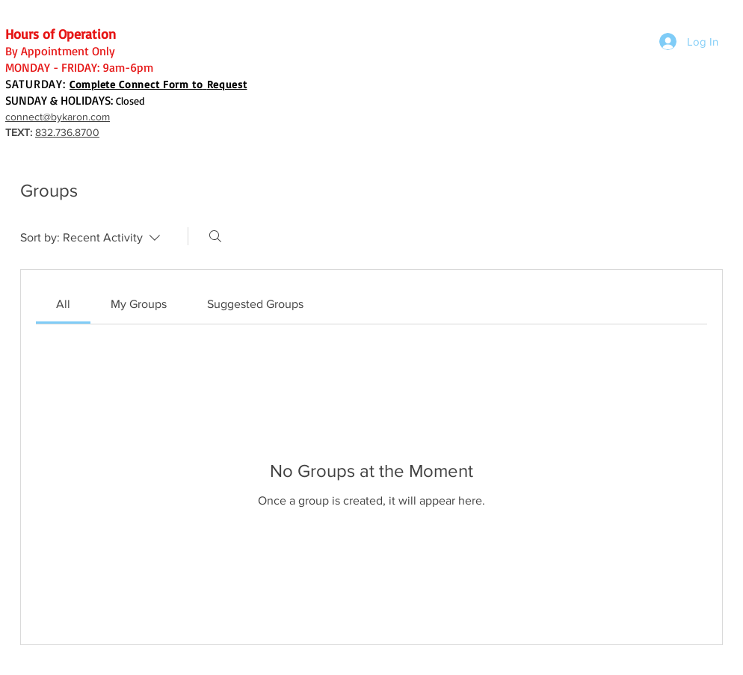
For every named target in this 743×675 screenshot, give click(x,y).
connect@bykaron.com (57, 117)
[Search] (215, 236)
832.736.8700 (67, 132)
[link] (63, 304)
